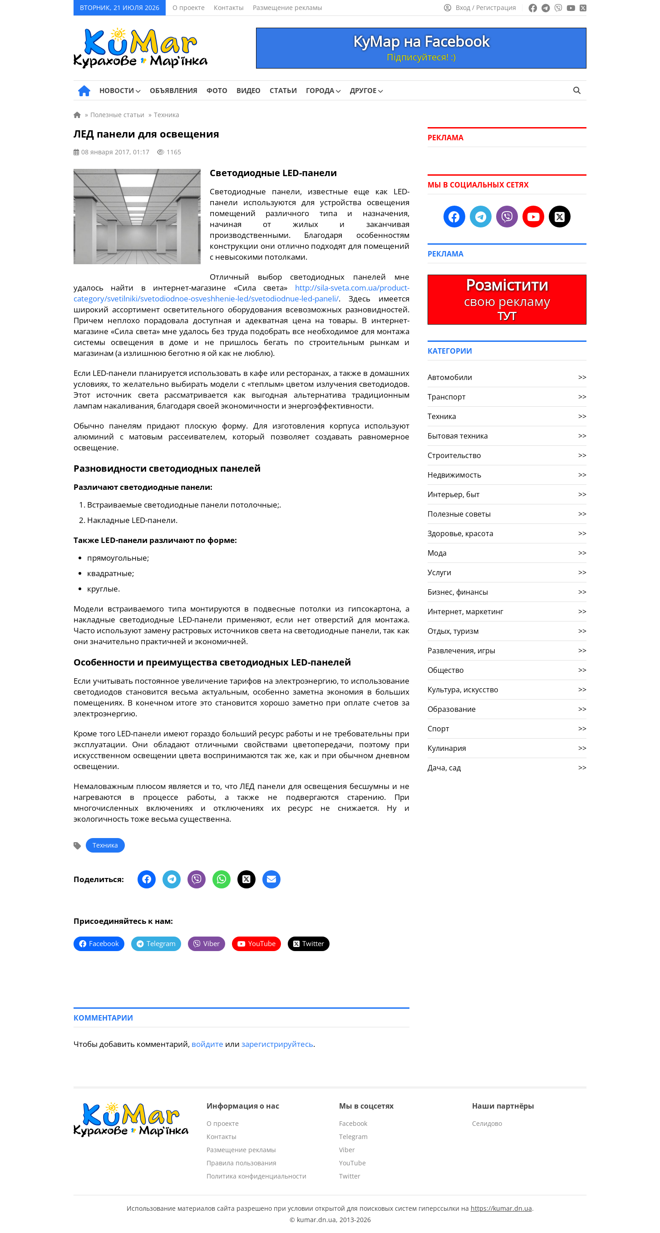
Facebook (353, 1123)
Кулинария (507, 748)
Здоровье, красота (507, 533)
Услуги (507, 572)
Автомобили (507, 377)
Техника (105, 845)
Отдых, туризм (507, 631)
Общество (507, 670)
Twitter (349, 1176)
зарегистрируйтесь (277, 1044)
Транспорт (507, 396)
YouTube (352, 1163)
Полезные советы (507, 513)
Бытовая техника (507, 435)
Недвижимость (507, 474)
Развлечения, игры (507, 650)
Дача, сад (507, 767)
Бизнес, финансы (507, 592)
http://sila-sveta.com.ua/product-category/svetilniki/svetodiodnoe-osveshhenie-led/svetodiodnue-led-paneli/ (241, 293)
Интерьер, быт (507, 494)
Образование (507, 709)
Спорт (507, 728)
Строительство (507, 455)
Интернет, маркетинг (507, 611)
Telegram (353, 1136)
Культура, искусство (507, 689)
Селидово (487, 1123)
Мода (507, 552)
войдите (207, 1044)
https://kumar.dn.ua (501, 1208)
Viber (347, 1149)
